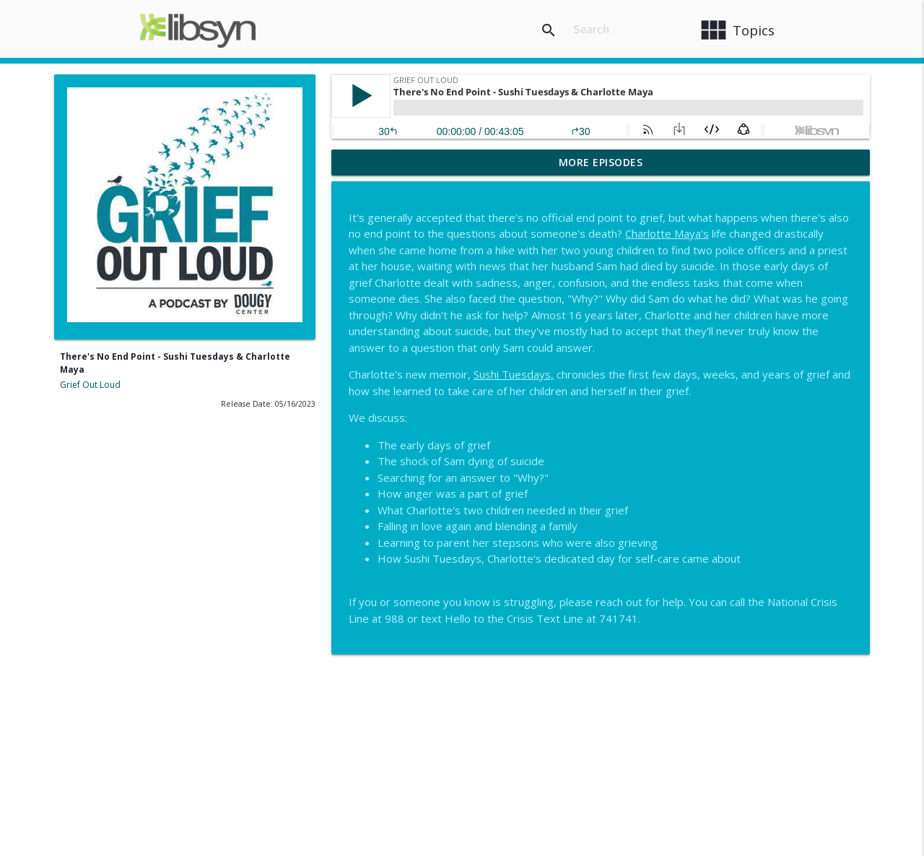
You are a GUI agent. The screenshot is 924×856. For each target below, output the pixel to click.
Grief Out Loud (90, 385)
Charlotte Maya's (667, 233)
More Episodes (601, 162)
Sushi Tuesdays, (514, 374)
